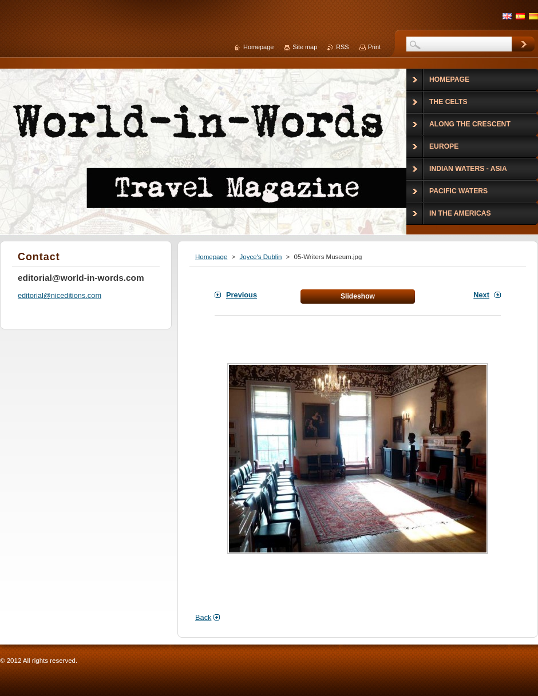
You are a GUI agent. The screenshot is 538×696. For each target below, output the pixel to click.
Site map (304, 46)
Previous (241, 295)
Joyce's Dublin (260, 256)
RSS (342, 46)
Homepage (211, 256)
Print (374, 46)
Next (481, 295)
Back (203, 617)
